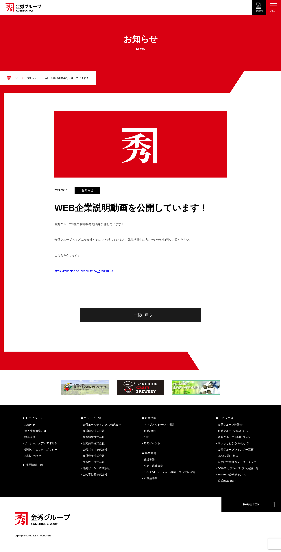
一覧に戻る (143, 315)
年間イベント (152, 443)
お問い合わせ (32, 455)
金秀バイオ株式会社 (95, 449)
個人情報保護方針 (35, 431)
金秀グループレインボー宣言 (236, 449)
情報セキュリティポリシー (40, 449)
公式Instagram (227, 480)
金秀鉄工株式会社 (94, 462)
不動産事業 (151, 478)
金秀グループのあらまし (233, 431)
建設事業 (149, 459)
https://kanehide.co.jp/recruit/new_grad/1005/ (83, 271)
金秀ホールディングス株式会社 (102, 424)
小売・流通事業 (153, 466)
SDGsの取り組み (228, 455)
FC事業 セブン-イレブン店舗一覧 (238, 468)
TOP (15, 78)
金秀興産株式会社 (94, 455)
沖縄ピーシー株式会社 (96, 468)
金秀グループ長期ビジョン (234, 437)
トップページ (34, 418)
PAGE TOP (251, 504)
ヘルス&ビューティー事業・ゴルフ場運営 (169, 472)
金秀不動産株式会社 (95, 474)
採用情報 (31, 465)
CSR (146, 437)
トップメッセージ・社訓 (159, 424)
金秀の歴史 (151, 431)
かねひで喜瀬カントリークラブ (237, 462)
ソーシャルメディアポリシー (42, 443)
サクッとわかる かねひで (233, 443)
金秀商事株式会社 (94, 443)
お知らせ (31, 78)
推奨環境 (29, 437)
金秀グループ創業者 (230, 424)
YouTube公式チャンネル (233, 474)
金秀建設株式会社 (94, 431)
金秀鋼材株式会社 (94, 437)
